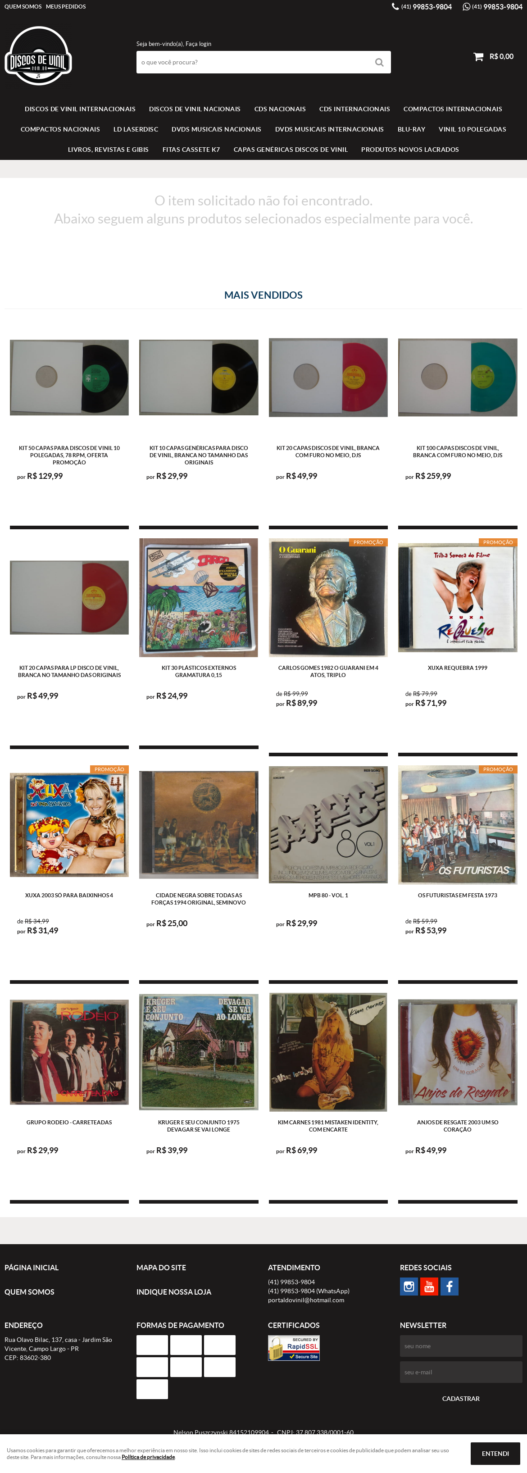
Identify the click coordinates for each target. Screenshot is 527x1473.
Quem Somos (23, 6)
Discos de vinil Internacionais (80, 109)
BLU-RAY (412, 129)
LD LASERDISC (136, 129)
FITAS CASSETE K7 (191, 149)
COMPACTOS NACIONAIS (60, 129)
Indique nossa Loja (173, 1292)
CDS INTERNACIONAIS (354, 109)
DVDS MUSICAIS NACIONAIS (217, 129)
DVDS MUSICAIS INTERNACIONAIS (329, 129)
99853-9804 (426, 7)
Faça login (198, 44)
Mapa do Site (161, 1268)
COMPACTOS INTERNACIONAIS (453, 109)
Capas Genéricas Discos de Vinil (291, 149)
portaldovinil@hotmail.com (306, 1300)
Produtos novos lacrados (410, 149)
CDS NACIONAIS (280, 109)
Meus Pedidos (66, 6)
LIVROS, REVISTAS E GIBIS (108, 149)
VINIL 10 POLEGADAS (472, 129)
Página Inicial (32, 1268)
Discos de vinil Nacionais (195, 109)
